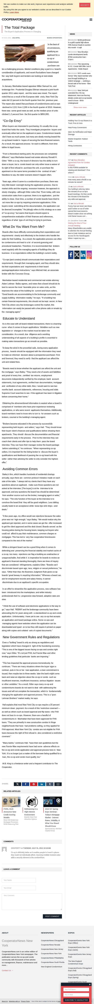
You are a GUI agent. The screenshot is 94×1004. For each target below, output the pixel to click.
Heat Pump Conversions (77, 128)
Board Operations (54, 38)
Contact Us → (7, 970)
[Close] (84, 5)
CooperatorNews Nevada (50, 945)
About (5, 933)
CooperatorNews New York (51, 954)
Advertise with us (14, 1001)
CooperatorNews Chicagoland (52, 941)
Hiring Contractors (75, 146)
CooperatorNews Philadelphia (52, 958)
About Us (5, 1001)
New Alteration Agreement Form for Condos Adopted (79, 162)
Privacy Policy (25, 1001)
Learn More (14, 12)
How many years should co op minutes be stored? (79, 181)
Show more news (80, 107)
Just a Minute (80, 177)
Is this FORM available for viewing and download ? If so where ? (79, 170)
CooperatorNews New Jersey (52, 949)
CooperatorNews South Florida (52, 962)
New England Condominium (51, 967)
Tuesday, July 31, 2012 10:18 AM (37, 848)
